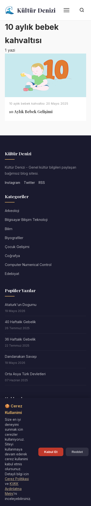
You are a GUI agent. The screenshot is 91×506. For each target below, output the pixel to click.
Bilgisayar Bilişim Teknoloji (26, 220)
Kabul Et (51, 452)
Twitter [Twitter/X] (29, 183)
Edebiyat (12, 274)
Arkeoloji (12, 211)
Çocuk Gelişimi (17, 247)
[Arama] (81, 10)
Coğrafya (12, 256)
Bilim (8, 229)
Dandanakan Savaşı (21, 356)
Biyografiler (14, 238)
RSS (42, 183)
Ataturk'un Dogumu (20, 305)
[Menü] (66, 10)
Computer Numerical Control (28, 265)
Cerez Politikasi (17, 479)
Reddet (77, 452)
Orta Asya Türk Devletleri (25, 374)
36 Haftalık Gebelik (20, 339)
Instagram (12, 183)
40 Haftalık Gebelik (20, 322)
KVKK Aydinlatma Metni (13, 489)
